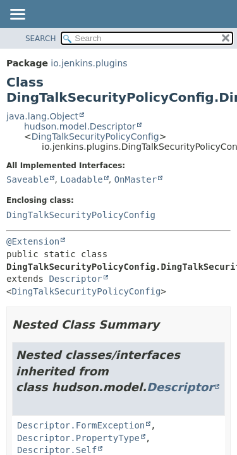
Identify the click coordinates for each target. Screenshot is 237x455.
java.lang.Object (42, 116)
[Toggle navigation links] (17, 15)
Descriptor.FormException (81, 425)
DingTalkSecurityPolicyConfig (95, 136)
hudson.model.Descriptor (80, 126)
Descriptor (75, 279)
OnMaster (135, 179)
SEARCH (40, 38)
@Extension (32, 241)
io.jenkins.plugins (89, 63)
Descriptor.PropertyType (78, 438)
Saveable (27, 179)
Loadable (81, 179)
